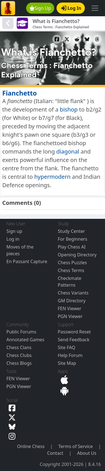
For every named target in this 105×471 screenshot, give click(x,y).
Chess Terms (71, 270)
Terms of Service (75, 446)
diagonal (67, 151)
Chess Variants (73, 293)
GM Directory (71, 301)
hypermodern (52, 176)
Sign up (14, 231)
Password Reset (74, 332)
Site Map (67, 363)
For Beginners (72, 239)
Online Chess (31, 446)
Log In (71, 8)
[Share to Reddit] (77, 39)
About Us (86, 453)
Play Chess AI (71, 247)
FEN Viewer (69, 308)
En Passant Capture (26, 261)
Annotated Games (25, 340)
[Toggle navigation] (95, 8)
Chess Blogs (19, 363)
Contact (55, 453)
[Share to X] (66, 39)
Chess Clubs (19, 355)
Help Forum (70, 355)
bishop (69, 109)
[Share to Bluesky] (87, 39)
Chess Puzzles (72, 262)
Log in (12, 239)
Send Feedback (73, 340)
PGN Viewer (70, 316)
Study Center (71, 231)
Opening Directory (77, 255)
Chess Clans (18, 347)
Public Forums (21, 332)
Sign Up (40, 8)
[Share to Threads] (97, 39)
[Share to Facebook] (56, 39)
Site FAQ (66, 347)
